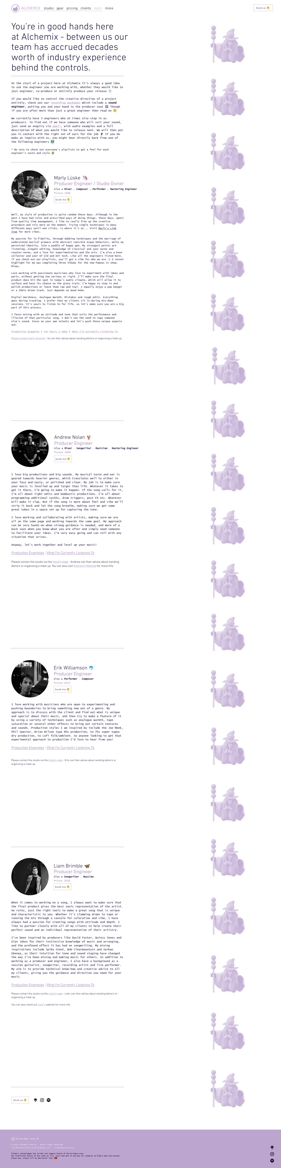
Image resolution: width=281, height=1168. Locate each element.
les (37, 332)
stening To (86, 985)
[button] (109, 8)
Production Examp (23, 332)
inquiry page (60, 562)
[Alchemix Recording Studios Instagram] (272, 1154)
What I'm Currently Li (62, 985)
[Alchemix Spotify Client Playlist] (272, 1160)
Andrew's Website (85, 566)
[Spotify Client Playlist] (48, 1100)
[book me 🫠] (63, 199)
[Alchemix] (15, 8)
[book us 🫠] (263, 7)
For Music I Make (55, 332)
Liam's (41, 1004)
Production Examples (27, 553)
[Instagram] (42, 1100)
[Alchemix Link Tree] (272, 1147)
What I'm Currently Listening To (70, 553)
